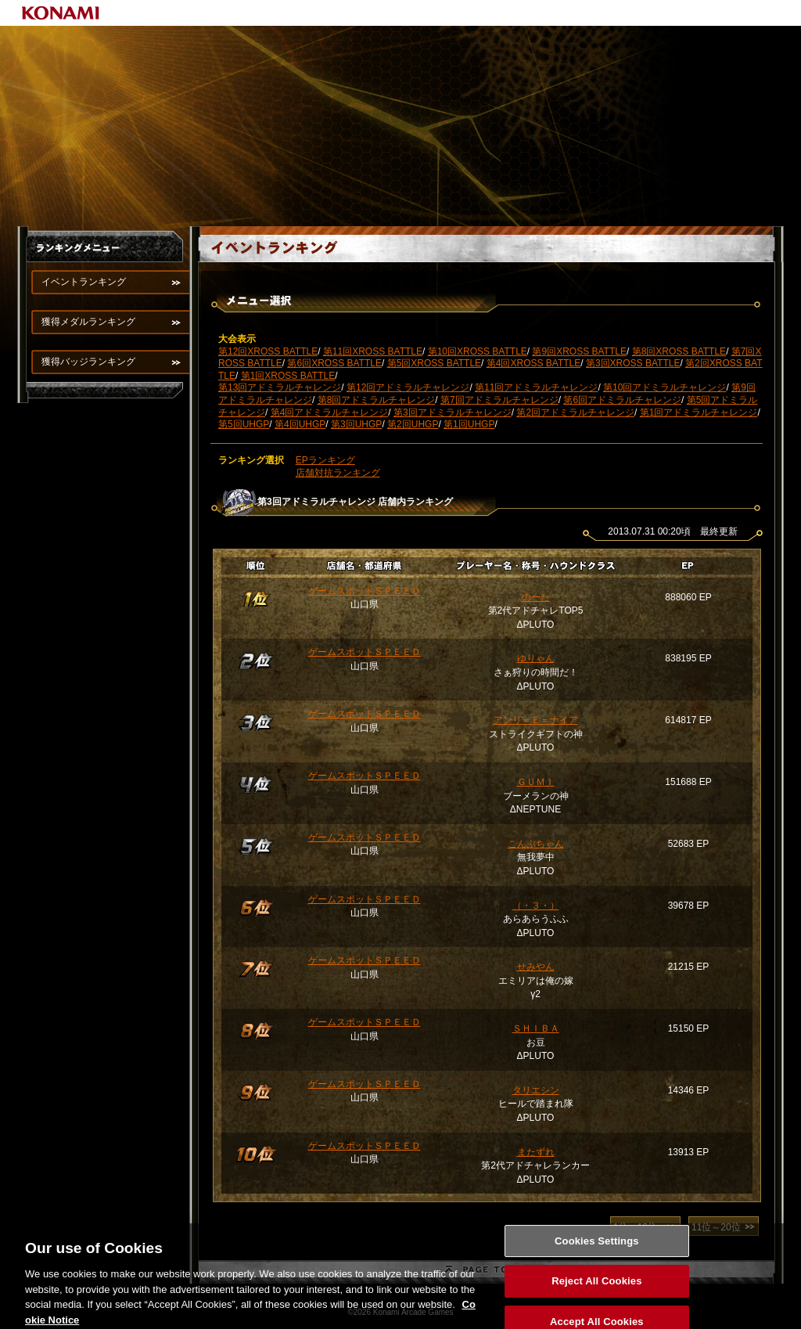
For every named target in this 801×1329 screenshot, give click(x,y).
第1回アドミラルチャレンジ (699, 412)
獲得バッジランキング (88, 361)
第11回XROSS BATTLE (372, 351)
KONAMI (61, 13)
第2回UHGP (412, 424)
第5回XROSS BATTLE (434, 363)
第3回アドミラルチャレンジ (452, 412)
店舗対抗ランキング (338, 472)
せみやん (536, 966)
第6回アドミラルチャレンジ (622, 399)
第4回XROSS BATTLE (533, 363)
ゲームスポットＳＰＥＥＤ (364, 590)
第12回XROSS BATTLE (268, 351)
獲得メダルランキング (88, 321)
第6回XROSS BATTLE (334, 363)
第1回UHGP (469, 424)
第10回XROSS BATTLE (477, 351)
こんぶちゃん (536, 843)
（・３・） (535, 905)
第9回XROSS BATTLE (579, 351)
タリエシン (535, 1090)
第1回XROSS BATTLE (288, 375)
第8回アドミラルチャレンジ (377, 399)
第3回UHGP (356, 424)
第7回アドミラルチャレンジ (499, 399)
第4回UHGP (300, 424)
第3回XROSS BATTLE (633, 363)
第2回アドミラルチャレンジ (575, 412)
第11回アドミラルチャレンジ (536, 387)
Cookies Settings (597, 1251)
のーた (536, 597)
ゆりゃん (536, 658)
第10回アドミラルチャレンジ (664, 387)
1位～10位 (635, 1227)
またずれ (536, 1152)
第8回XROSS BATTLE (679, 351)
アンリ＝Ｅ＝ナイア (536, 720)
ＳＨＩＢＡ (535, 1028)
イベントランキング (83, 281)
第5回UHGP (243, 424)
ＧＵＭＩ (536, 781)
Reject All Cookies (596, 1291)
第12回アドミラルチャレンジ (408, 387)
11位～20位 (716, 1227)
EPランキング (325, 460)
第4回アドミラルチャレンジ (330, 412)
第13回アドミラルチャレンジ (279, 387)
